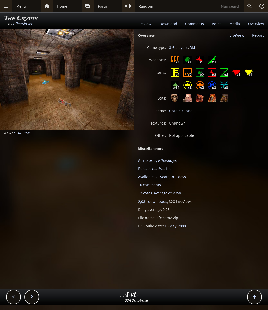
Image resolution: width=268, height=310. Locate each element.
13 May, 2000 (175, 225)
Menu (21, 6)
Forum (103, 6)
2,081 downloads (152, 201)
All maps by (158, 160)
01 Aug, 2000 (22, 133)
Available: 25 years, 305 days (162, 176)
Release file (154, 168)
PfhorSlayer (22, 23)
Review (145, 23)
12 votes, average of (159, 192)
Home (62, 6)
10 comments (149, 184)
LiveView (236, 35)
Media (235, 23)
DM (192, 47)
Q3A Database (136, 300)
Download (168, 23)
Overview (256, 23)
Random (146, 6)
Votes (216, 23)
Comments (194, 23)
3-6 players (178, 47)
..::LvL (129, 294)
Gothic (174, 110)
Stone (187, 110)
